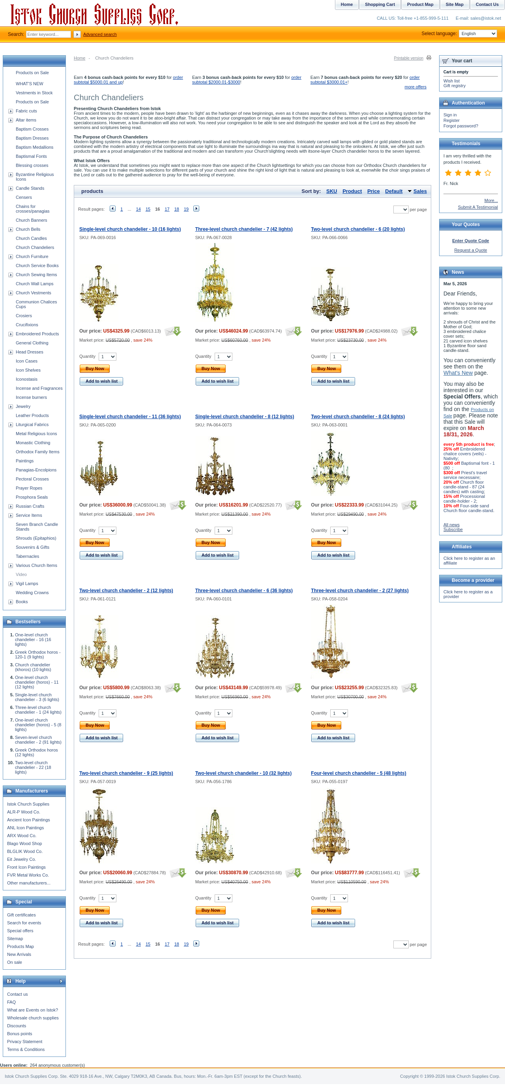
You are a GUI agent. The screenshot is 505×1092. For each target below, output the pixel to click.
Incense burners (31, 397)
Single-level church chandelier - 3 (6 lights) (37, 697)
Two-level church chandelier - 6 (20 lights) (358, 229)
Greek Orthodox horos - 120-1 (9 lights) (38, 654)
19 (186, 209)
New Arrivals (19, 954)
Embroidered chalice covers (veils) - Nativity (464, 454)
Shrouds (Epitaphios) (36, 538)
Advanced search (100, 34)
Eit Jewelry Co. (21, 859)
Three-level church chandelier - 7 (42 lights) (244, 229)
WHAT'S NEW (29, 83)
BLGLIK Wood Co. (25, 851)
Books (22, 601)
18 (176, 209)
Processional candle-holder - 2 (464, 498)
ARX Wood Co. (21, 835)
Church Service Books (37, 265)
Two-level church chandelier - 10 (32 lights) (243, 773)
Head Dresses (29, 352)
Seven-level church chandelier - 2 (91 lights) (38, 739)
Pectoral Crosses (32, 479)
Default (393, 191)
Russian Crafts (30, 506)
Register (451, 120)
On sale (14, 962)
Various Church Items (36, 565)
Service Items (29, 515)
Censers (24, 197)
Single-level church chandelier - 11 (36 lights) (130, 416)
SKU (331, 191)
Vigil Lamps (27, 583)
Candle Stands (30, 188)
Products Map (20, 946)
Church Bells (28, 229)
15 (148, 209)
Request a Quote (470, 250)
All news (451, 524)
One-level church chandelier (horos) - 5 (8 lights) (38, 725)
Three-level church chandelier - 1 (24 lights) (38, 709)
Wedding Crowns (32, 592)
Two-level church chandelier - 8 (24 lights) (358, 416)
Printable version (408, 58)
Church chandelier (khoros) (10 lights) (33, 667)
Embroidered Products (37, 333)
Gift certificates (21, 914)
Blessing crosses (32, 165)
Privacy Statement (24, 1041)
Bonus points (19, 1033)
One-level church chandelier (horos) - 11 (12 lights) (37, 682)
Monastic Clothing (33, 442)
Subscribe (453, 529)
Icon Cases (26, 361)
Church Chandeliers (35, 247)
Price (373, 191)
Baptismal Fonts (31, 156)
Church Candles (31, 238)
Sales (420, 191)
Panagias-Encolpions (36, 469)
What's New (458, 373)
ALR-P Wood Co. (23, 812)
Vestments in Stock (34, 92)
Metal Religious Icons (36, 433)
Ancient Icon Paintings (28, 819)
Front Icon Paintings (26, 867)
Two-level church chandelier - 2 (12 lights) (126, 590)
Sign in (450, 114)
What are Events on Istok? (32, 1010)
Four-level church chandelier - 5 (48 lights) (358, 773)
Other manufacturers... (28, 883)
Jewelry (23, 406)
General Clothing (32, 342)
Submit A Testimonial (478, 207)
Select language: (459, 33)
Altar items (26, 120)
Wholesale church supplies (33, 1017)
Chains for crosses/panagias (33, 208)
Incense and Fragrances (39, 388)
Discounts (16, 1025)
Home (79, 58)
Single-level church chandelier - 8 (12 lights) (244, 416)
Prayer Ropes (29, 488)
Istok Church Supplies (28, 804)
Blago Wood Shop (24, 843)
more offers (415, 86)
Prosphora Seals (32, 497)
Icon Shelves (28, 370)
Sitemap (15, 938)
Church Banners (31, 220)
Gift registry (454, 85)
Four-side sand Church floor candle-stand (468, 508)
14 (138, 209)
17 (167, 209)
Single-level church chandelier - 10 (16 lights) (130, 229)
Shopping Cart (380, 4)
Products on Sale (32, 72)
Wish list (451, 81)
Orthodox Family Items (38, 451)
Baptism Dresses (32, 138)
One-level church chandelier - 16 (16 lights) (33, 639)
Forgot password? (460, 125)
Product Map (420, 4)
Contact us (17, 994)
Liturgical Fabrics (32, 424)
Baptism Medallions (34, 147)
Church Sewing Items (36, 274)
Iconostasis (26, 379)
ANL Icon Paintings (25, 827)
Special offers (20, 930)
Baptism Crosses (32, 129)
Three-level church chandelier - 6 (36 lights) (244, 590)
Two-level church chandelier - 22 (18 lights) (33, 767)
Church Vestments (33, 292)
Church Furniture (32, 256)
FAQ (11, 1002)
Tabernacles (27, 556)
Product (352, 191)
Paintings (25, 460)
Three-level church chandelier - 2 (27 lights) (359, 590)
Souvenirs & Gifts (32, 547)
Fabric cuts (26, 110)
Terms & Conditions (26, 1049)
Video (21, 574)
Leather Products (32, 415)
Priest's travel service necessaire (465, 475)
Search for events (24, 922)
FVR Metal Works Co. (28, 875)
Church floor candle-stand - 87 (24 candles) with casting (463, 487)
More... (491, 200)
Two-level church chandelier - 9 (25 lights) (126, 773)
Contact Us (487, 4)
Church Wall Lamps (35, 283)
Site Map (455, 4)
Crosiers (24, 315)
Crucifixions (27, 324)
